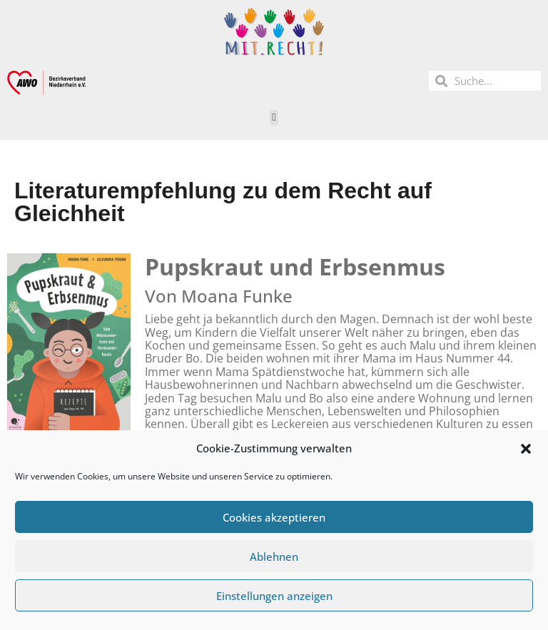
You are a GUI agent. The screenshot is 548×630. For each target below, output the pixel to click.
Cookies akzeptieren (274, 517)
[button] (526, 449)
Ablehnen (274, 556)
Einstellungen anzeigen (274, 596)
